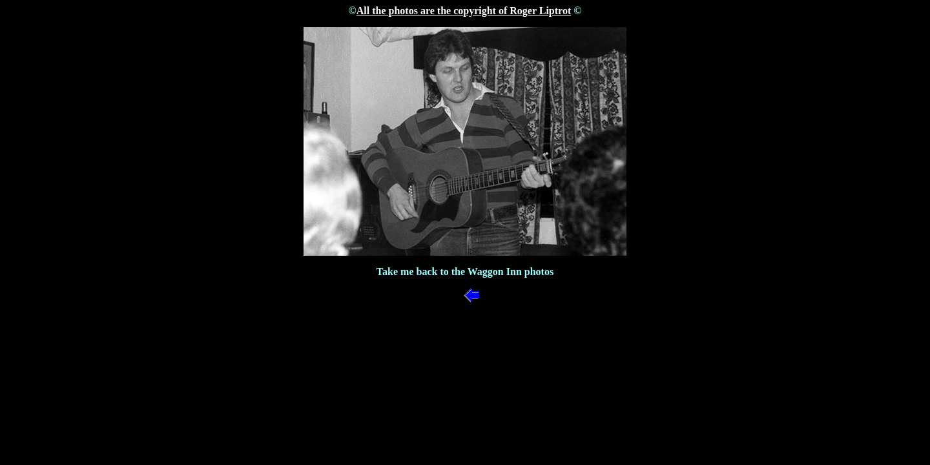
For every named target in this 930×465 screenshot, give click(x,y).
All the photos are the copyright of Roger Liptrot (463, 10)
